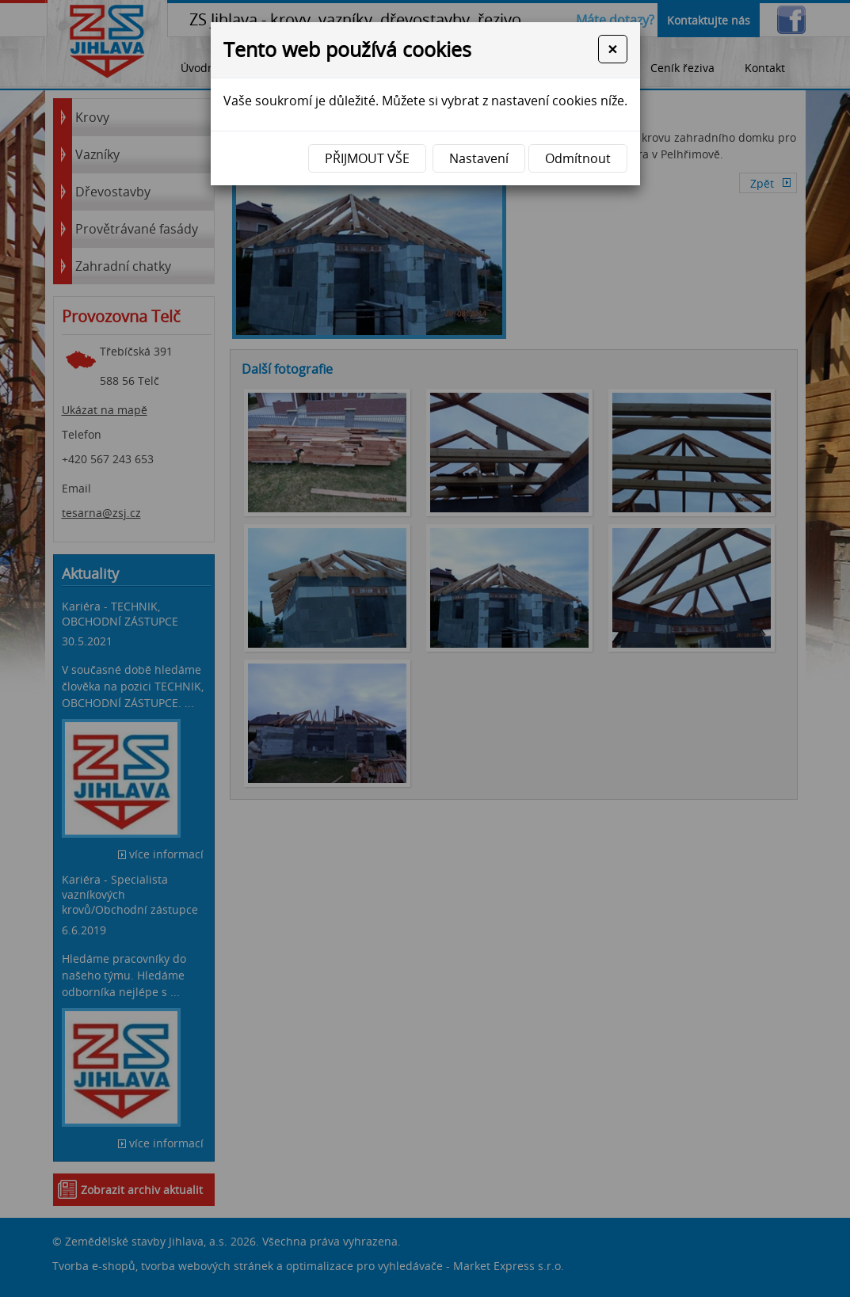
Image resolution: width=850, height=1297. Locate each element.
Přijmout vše (367, 158)
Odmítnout (578, 158)
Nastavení (479, 158)
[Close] (612, 49)
